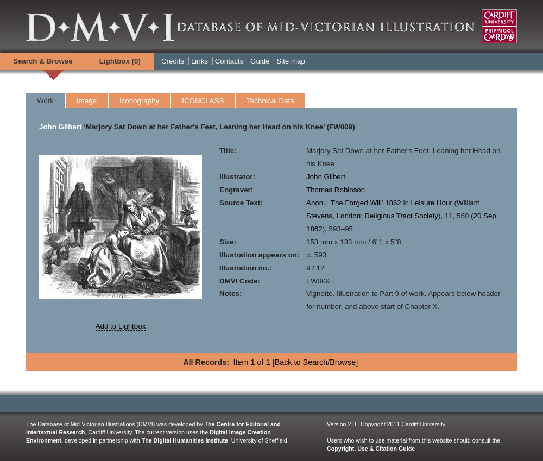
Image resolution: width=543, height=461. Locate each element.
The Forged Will (356, 203)
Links (199, 61)
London (349, 216)
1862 (393, 203)
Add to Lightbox (121, 326)
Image (87, 101)
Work (45, 101)
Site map (290, 61)
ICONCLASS (203, 101)
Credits (172, 61)
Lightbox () (120, 61)
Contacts (229, 61)
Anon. (315, 203)
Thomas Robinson (335, 190)
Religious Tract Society (401, 216)
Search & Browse (43, 61)
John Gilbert (60, 127)
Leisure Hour (431, 203)
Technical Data (270, 101)
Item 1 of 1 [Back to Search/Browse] (295, 362)
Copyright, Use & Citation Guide (371, 448)
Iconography (139, 101)
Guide (260, 61)
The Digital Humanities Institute (185, 440)
